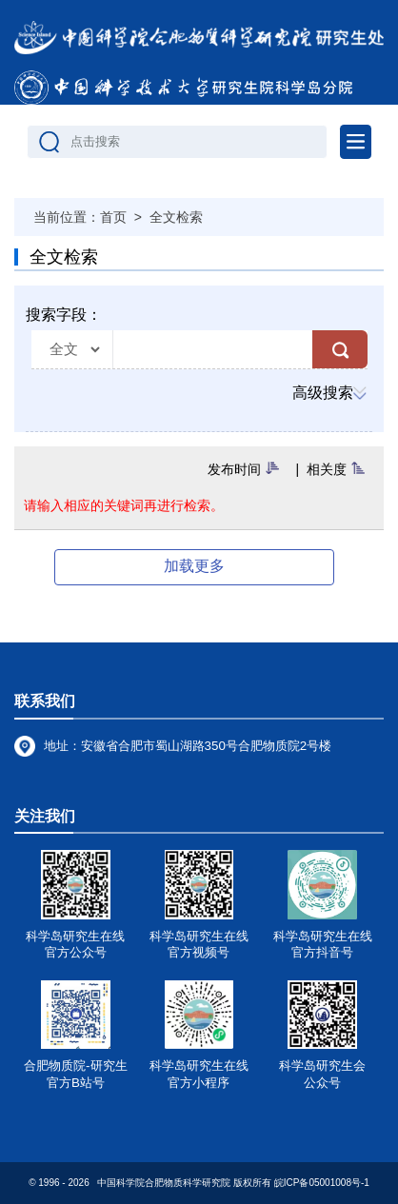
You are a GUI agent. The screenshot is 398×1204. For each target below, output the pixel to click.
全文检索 (176, 217)
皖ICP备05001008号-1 (321, 1182)
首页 (113, 217)
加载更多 (194, 566)
